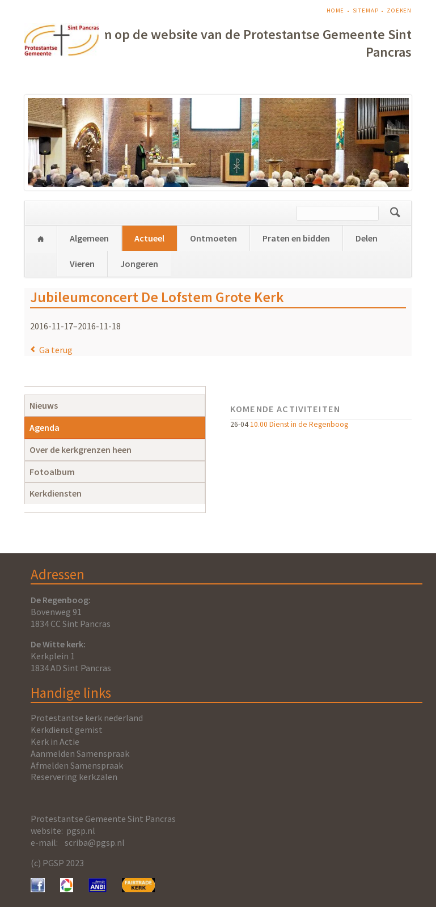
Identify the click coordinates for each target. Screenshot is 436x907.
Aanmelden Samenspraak (80, 753)
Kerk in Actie (55, 741)
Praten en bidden (296, 238)
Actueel (149, 238)
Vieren (82, 263)
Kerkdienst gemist (67, 729)
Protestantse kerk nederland (87, 717)
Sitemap (366, 10)
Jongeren (139, 263)
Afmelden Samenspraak (77, 765)
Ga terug (56, 349)
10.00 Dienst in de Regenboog (299, 424)
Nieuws (43, 405)
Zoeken (399, 10)
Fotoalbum (52, 471)
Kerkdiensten (55, 493)
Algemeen (89, 238)
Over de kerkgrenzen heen (80, 449)
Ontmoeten (213, 238)
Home (336, 10)
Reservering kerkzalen (74, 776)
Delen (366, 238)
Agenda (44, 427)
